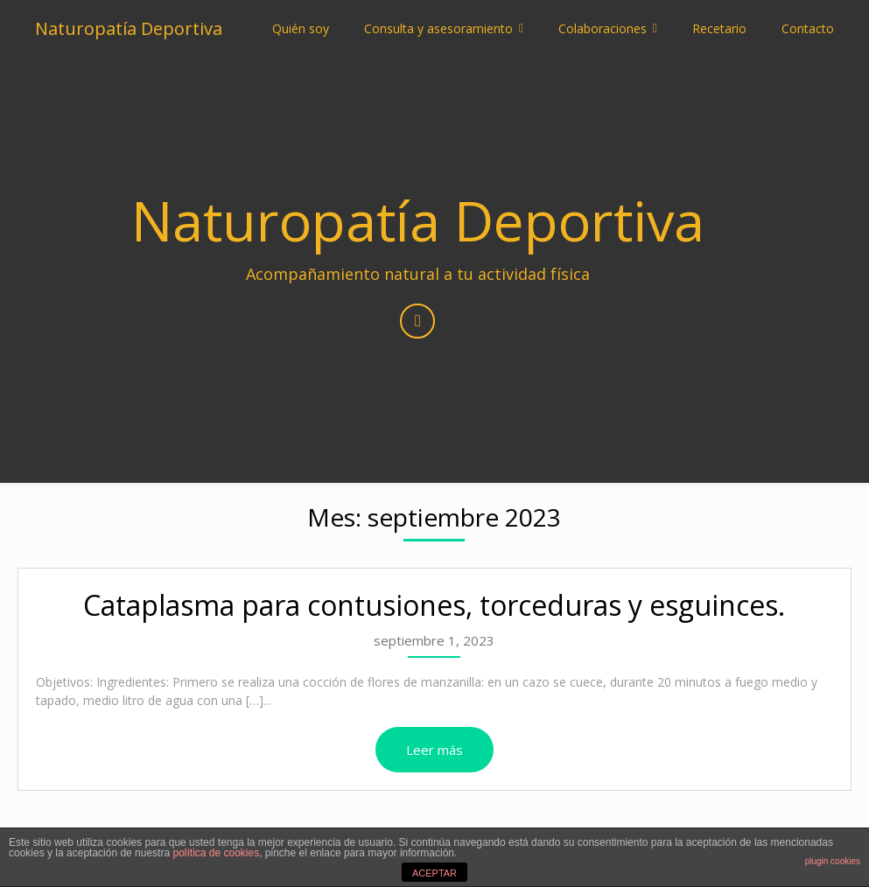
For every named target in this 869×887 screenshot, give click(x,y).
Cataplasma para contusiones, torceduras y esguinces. (434, 605)
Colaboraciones (602, 28)
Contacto (807, 28)
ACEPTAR (434, 873)
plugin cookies (832, 861)
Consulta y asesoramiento (438, 28)
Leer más (434, 749)
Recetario (719, 28)
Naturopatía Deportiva (128, 28)
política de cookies (215, 853)
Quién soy (300, 28)
